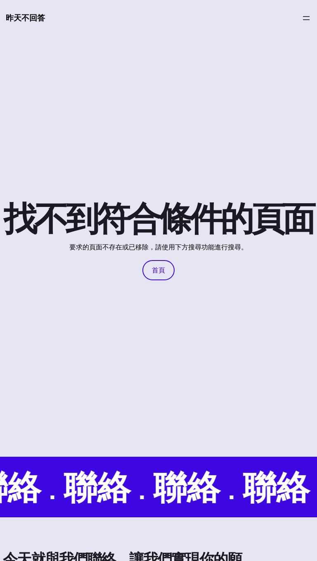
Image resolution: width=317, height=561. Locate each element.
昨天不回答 (25, 17)
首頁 (158, 270)
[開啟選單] (306, 18)
